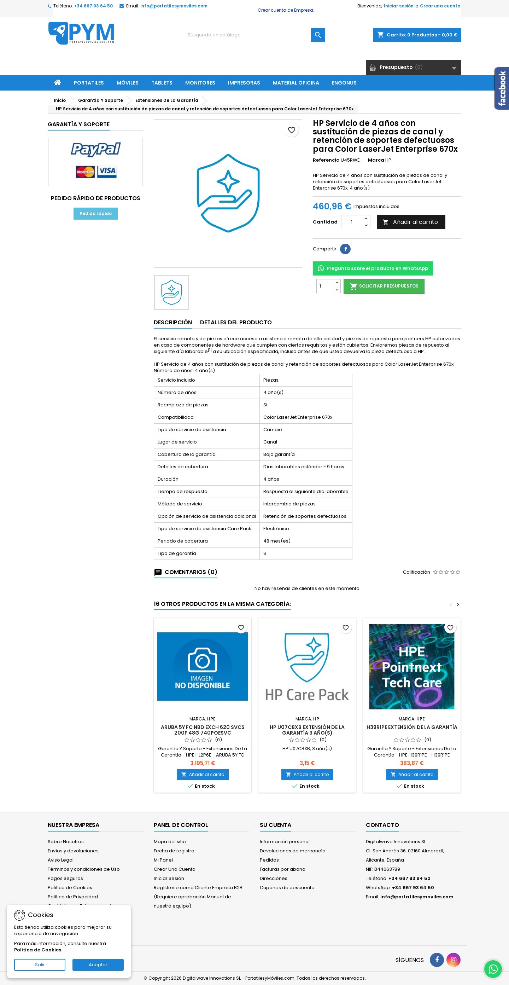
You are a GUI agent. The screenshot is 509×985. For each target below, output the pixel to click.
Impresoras (244, 82)
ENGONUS (344, 82)
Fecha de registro (174, 850)
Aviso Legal (61, 860)
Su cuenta (275, 825)
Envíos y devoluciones (73, 850)
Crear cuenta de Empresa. (285, 10)
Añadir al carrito (410, 222)
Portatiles (89, 82)
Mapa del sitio (170, 841)
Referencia (326, 160)
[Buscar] (254, 35)
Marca (376, 160)
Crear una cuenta (440, 6)
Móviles (128, 82)
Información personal (285, 841)
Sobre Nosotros (66, 841)
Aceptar (98, 964)
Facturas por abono (282, 869)
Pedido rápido (96, 213)
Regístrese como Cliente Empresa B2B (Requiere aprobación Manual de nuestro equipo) (198, 896)
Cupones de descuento (287, 887)
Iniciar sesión (399, 6)
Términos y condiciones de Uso (84, 869)
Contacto (382, 825)
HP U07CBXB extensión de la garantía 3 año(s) (307, 730)
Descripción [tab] (173, 322)
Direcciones (273, 878)
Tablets (161, 82)
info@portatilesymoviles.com (173, 6)
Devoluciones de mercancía (293, 850)
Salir (40, 964)
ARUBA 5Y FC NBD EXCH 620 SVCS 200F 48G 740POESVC (203, 730)
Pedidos (269, 860)
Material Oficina (296, 82)
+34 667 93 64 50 (93, 6)
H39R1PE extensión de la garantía (412, 727)
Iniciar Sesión (169, 878)
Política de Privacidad (73, 896)
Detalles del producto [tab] (236, 322)
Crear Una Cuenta (174, 869)
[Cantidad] (351, 222)
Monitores (200, 82)
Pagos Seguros (65, 878)
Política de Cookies (70, 887)
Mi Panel (163, 860)
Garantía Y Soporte (79, 124)
